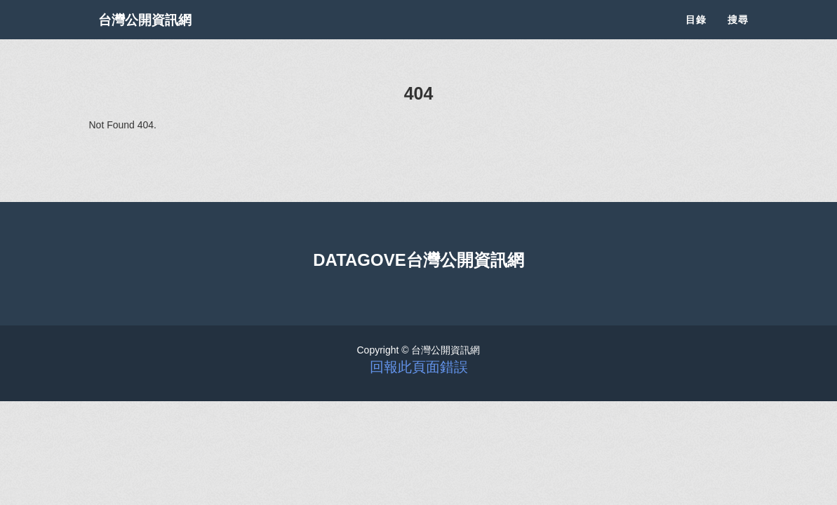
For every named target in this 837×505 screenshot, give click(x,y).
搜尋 (738, 35)
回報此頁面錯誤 (419, 367)
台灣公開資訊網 (158, 35)
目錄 (696, 35)
